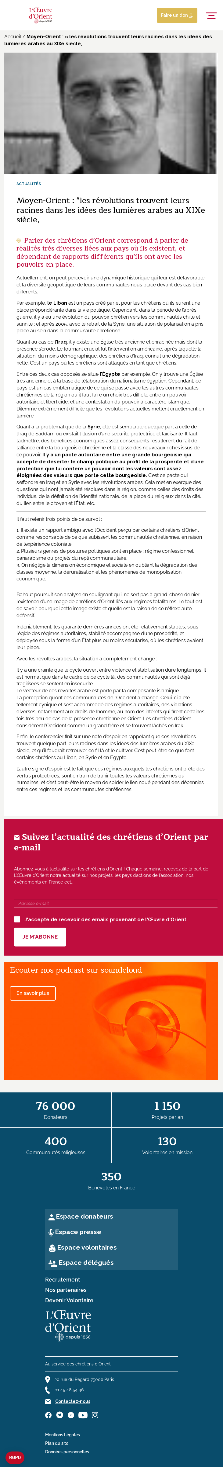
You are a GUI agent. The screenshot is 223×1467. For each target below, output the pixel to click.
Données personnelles (67, 1451)
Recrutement (62, 1280)
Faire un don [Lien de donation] (177, 15)
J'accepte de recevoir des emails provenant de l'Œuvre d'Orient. (101, 919)
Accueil (12, 37)
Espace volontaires (87, 1247)
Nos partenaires (66, 1290)
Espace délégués (86, 1262)
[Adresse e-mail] (116, 903)
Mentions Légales (62, 1434)
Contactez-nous (72, 1401)
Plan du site (56, 1443)
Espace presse (78, 1232)
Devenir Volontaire (69, 1300)
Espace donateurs (84, 1216)
